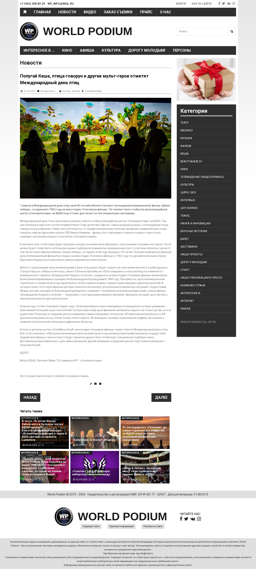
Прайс (146, 12)
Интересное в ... (39, 50)
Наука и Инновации (195, 223)
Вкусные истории (193, 231)
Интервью (187, 200)
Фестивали (188, 246)
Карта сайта (202, 3)
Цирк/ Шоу (188, 192)
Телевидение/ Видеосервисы (202, 177)
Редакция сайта (91, 526)
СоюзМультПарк (93, 91)
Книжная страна (192, 285)
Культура (111, 50)
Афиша (87, 50)
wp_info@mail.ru (144, 553)
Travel (185, 215)
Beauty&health (191, 161)
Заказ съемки (118, 12)
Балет (184, 239)
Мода (184, 153)
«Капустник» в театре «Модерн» (94, 440)
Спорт (185, 270)
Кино (67, 50)
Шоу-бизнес (189, 208)
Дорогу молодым (193, 262)
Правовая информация (121, 526)
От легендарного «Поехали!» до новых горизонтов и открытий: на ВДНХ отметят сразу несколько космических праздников (144, 434)
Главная (42, 12)
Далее (161, 397)
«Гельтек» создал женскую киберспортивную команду (91, 473)
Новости (67, 12)
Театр (184, 122)
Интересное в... (191, 293)
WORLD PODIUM (87, 31)
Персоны (182, 50)
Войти (181, 3)
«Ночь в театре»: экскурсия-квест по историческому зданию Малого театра (142, 471)
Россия (66, 91)
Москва (76, 91)
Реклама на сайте (153, 526)
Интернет (187, 301)
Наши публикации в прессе (201, 277)
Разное (185, 308)
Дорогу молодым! (146, 50)
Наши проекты (191, 254)
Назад (30, 397)
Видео (90, 12)
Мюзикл (186, 130)
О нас (165, 12)
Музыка (186, 138)
